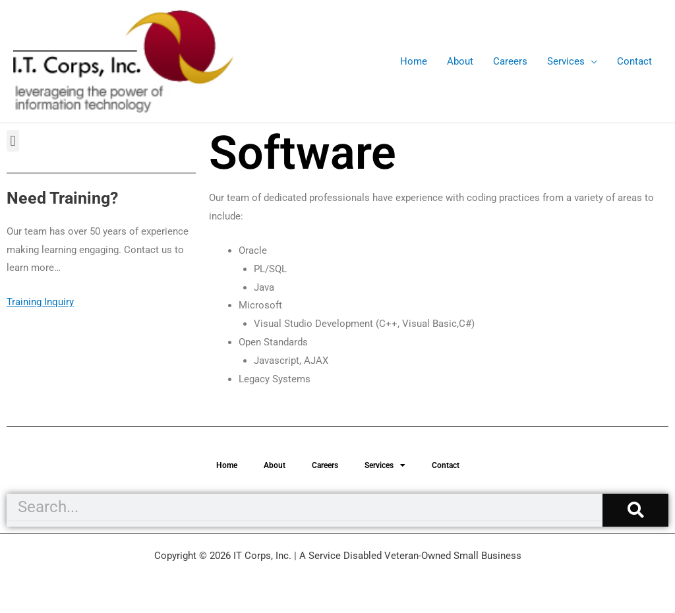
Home (226, 465)
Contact (445, 465)
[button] (13, 141)
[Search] (635, 510)
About (274, 465)
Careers (325, 465)
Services (385, 465)
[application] (591, 61)
